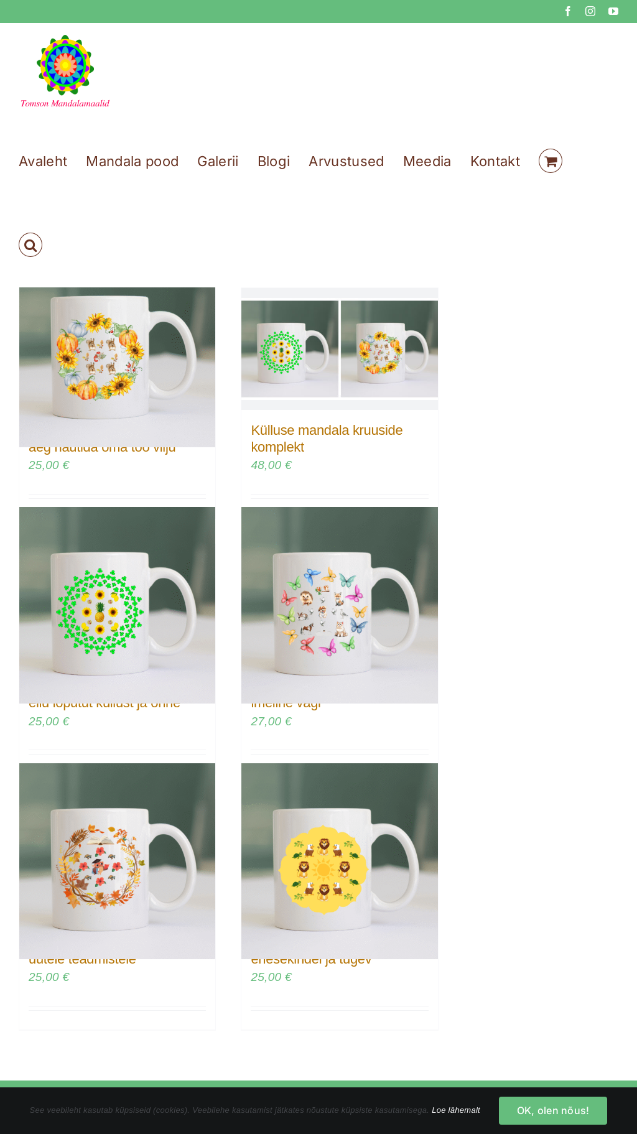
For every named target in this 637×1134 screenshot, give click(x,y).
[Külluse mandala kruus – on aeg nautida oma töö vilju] (117, 349)
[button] (30, 245)
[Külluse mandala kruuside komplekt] (339, 349)
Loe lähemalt (456, 1110)
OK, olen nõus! (553, 1110)
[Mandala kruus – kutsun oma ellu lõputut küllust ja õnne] (117, 605)
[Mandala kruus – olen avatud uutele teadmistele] (117, 861)
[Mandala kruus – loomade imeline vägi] (339, 605)
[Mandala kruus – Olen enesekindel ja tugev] (339, 861)
